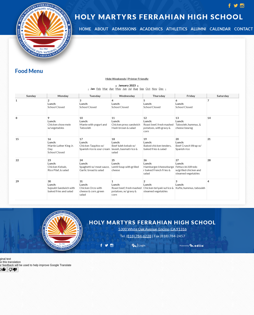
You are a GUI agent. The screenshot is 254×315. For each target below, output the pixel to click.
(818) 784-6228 (138, 236)
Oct (148, 88)
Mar (105, 88)
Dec (161, 88)
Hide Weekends (115, 78)
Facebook (229, 5)
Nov (154, 88)
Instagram (242, 5)
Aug (135, 88)
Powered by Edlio (192, 245)
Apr (111, 88)
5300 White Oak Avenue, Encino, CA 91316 (152, 229)
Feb (98, 88)
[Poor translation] (12, 269)
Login (138, 245)
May (118, 88)
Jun (125, 88)
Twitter (236, 5)
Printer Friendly (138, 78)
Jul (130, 88)
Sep (142, 88)
